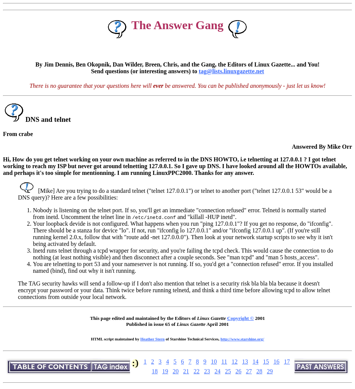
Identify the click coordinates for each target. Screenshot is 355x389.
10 (214, 361)
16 (277, 361)
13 (245, 361)
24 (217, 371)
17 (287, 361)
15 (266, 361)
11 (224, 361)
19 (165, 371)
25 (228, 371)
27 (249, 371)
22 (197, 371)
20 (176, 371)
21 (186, 371)
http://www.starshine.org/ (242, 339)
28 (259, 371)
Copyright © (240, 318)
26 (238, 371)
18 (155, 371)
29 (270, 371)
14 (256, 361)
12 (235, 361)
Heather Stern (153, 339)
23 (207, 371)
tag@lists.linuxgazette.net (231, 71)
